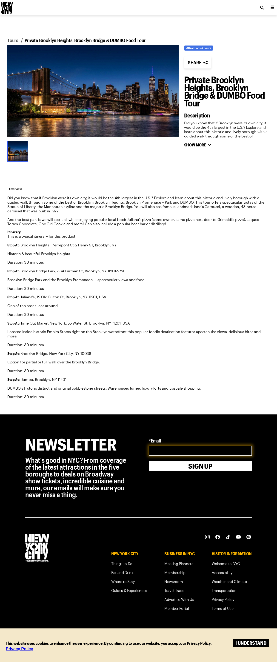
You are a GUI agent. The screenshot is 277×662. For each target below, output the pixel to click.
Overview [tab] (15, 189)
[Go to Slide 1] (18, 151)
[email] (200, 451)
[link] (129, 564)
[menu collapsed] (272, 8)
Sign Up (200, 466)
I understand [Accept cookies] (250, 643)
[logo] (6, 6)
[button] (93, 91)
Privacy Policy (19, 649)
